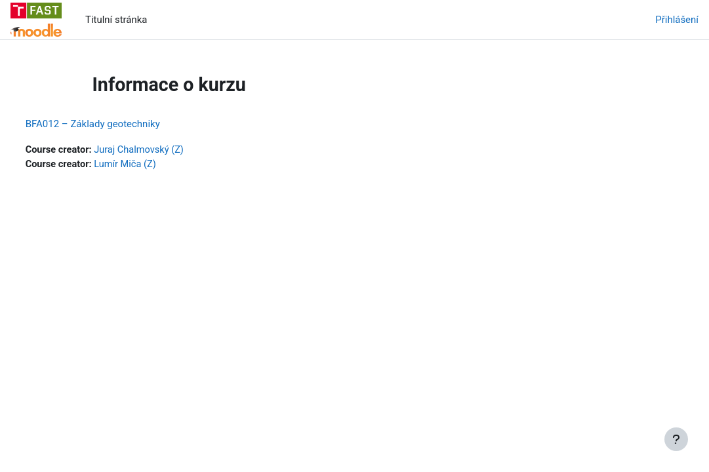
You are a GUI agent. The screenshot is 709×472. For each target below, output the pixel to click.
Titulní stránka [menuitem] (116, 20)
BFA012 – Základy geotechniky (117, 124)
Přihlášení (677, 20)
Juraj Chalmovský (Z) (166, 150)
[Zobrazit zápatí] (676, 439)
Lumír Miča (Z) (152, 165)
